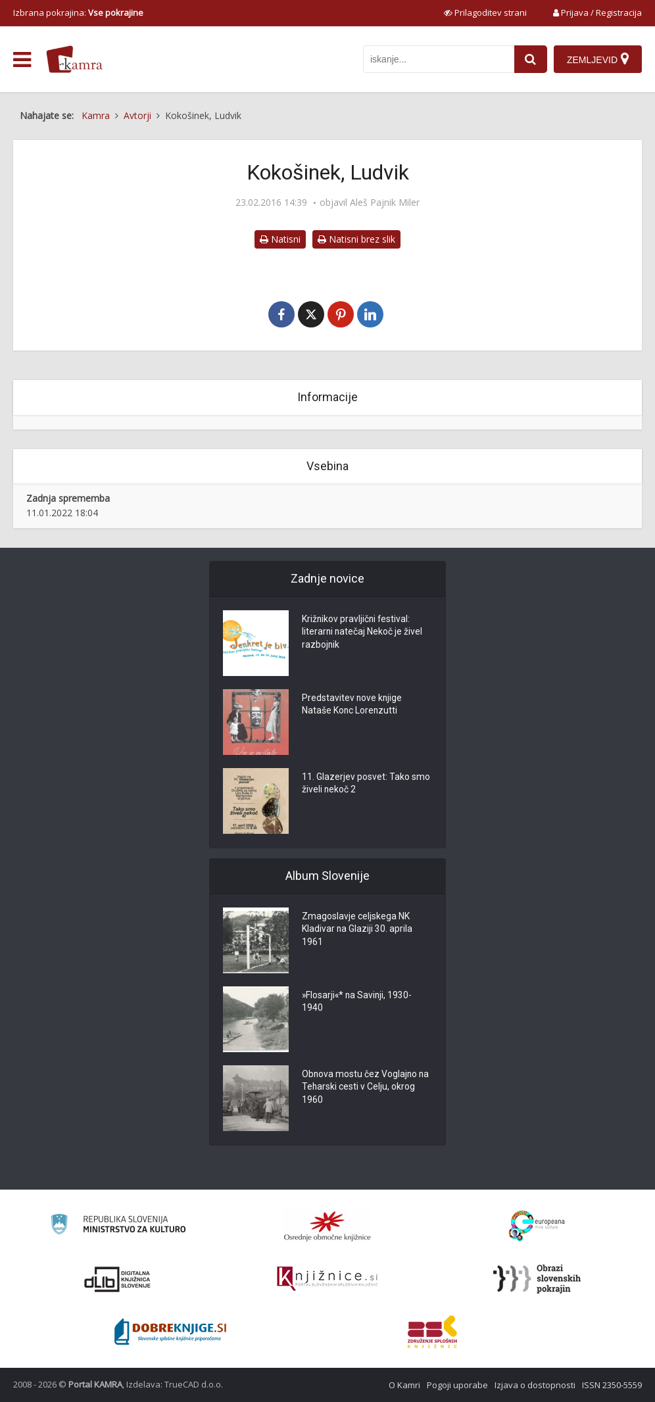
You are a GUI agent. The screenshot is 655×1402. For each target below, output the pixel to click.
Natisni (280, 239)
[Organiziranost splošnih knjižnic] (327, 1225)
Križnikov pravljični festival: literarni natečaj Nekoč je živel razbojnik (363, 633)
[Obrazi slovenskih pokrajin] (537, 1279)
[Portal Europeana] (537, 1226)
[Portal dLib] (118, 1279)
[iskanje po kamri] (438, 59)
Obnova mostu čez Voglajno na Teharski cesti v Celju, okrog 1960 (366, 1088)
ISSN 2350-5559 (612, 1385)
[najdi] (530, 59)
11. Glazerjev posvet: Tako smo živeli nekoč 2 (366, 784)
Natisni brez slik (356, 239)
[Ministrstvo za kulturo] (118, 1226)
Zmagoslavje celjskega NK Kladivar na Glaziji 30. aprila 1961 (357, 930)
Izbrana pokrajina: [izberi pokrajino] (78, 12)
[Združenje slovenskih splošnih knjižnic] (327, 1279)
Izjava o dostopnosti (535, 1385)
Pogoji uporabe (457, 1385)
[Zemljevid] (598, 59)
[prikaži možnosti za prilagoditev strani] (485, 12)
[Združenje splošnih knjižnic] (432, 1331)
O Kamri (404, 1385)
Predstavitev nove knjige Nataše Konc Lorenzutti (352, 705)
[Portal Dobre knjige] (170, 1331)
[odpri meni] (22, 59)
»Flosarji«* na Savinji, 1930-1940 (358, 1003)
